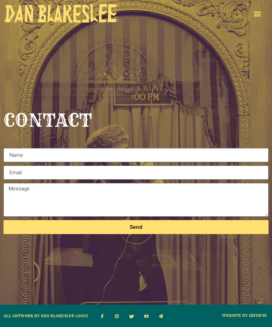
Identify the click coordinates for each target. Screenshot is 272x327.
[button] (257, 13)
